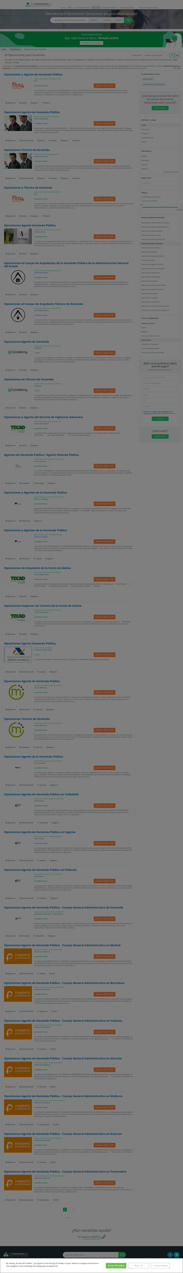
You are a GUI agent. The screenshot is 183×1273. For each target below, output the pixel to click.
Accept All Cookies (116, 1265)
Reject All (138, 1265)
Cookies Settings (160, 1265)
